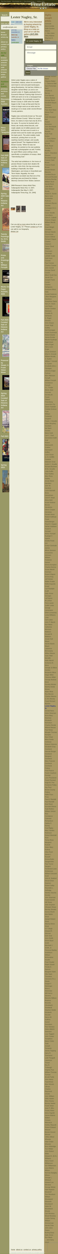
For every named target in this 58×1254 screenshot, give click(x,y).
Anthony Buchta (51, 179)
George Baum (50, 100)
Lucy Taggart (49, 1034)
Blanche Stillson (51, 998)
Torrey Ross (49, 840)
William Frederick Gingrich (48, 416)
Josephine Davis (51, 301)
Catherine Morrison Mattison (48, 629)
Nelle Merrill (49, 660)
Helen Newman (50, 713)
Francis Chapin (50, 220)
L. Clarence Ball (51, 83)
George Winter (50, 1187)
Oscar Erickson (50, 352)
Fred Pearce (49, 770)
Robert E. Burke (51, 194)
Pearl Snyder (49, 962)
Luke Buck (49, 186)
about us (4, 42)
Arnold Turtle (49, 1077)
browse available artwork (4, 60)
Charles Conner (50, 265)
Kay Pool (48, 787)
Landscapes (15, 42)
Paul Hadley (49, 474)
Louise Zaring (50, 1218)
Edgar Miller (49, 675)
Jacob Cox (49, 277)
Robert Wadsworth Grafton (49, 445)
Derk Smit (48, 936)
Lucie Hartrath (50, 490)
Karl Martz (48, 624)
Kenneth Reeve (50, 806)
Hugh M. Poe (49, 782)
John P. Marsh (50, 622)
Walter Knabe (50, 581)
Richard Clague (50, 239)
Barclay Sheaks (50, 909)
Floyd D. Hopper (51, 524)
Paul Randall (49, 802)
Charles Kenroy (50, 567)
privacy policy (37, 1249)
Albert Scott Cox (51, 275)
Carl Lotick (49, 620)
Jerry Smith (49, 938)
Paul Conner (49, 263)
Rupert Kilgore (50, 574)
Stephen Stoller (50, 1010)
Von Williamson (50, 1165)
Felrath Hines (50, 514)
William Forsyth (50, 380)
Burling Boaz (49, 1233)
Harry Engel (49, 344)
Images (30, 65)
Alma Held (49, 500)
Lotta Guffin (49, 471)
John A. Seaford (51, 878)
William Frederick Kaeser (48, 560)
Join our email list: (8, 23)
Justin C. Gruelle (51, 464)
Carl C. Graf (49, 435)
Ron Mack (48, 1237)
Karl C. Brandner (51, 153)
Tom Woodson (50, 1194)
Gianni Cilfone (50, 237)
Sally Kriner (49, 593)
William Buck (49, 182)
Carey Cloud (49, 246)
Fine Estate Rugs (29, 1)
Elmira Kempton (51, 565)
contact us (5, 44)
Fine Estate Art (16, 1)
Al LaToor (48, 600)
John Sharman (50, 897)
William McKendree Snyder (49, 957)
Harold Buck (49, 184)
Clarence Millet (50, 677)
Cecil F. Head (50, 498)
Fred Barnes (49, 95)
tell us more (21, 224)
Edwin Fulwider (50, 407)
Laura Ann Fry (50, 404)
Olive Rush (49, 852)
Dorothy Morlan (50, 684)
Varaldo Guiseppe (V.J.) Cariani (50, 208)
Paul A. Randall (50, 799)
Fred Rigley (49, 828)
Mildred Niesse (50, 727)
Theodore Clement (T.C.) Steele (50, 979)
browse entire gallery (4, 74)
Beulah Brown (50, 170)
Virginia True (49, 1070)
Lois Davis (49, 306)
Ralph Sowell (49, 964)
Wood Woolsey (50, 1216)
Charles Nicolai (50, 725)
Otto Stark (48, 974)
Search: (5, 15)
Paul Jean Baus (50, 110)
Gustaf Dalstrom (51, 294)
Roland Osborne (51, 744)
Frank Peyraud (50, 780)
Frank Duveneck (51, 332)
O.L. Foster (49, 387)
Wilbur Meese (50, 653)
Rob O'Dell (49, 737)
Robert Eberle (50, 335)
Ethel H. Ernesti (50, 354)
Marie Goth (49, 433)
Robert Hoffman (50, 517)
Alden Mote (49, 691)
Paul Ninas (49, 730)
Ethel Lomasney (51, 612)
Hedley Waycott (50, 1125)
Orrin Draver (49, 323)
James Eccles (50, 337)
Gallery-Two (40, 1)
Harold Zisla (49, 1225)
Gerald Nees (49, 711)
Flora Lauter (49, 603)
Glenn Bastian (50, 98)
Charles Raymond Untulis (48, 1091)
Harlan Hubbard (51, 526)
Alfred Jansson (50, 550)
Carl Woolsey (50, 1213)
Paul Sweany (49, 1027)
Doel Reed (49, 804)
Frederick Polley (51, 785)
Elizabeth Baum (50, 103)
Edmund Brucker (51, 177)
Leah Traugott (50, 1058)
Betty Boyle (49, 146)
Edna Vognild (50, 1113)
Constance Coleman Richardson (49, 818)
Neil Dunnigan (50, 330)
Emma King (49, 577)
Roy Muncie (49, 694)
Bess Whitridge (50, 1146)
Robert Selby (49, 885)
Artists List (14, 231)
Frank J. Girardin (51, 421)
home (3, 32)
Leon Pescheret (50, 778)
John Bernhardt (50, 126)
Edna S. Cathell (50, 217)
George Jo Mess (51, 668)
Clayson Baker (50, 81)
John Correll (49, 268)
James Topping (50, 1051)
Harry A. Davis (50, 304)
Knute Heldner (50, 502)
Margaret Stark (50, 972)
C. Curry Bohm (50, 138)
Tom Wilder (49, 1149)
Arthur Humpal (50, 533)
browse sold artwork (4, 67)
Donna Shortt (50, 912)
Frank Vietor (49, 1106)
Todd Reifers (49, 809)
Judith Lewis (49, 605)
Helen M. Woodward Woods (49, 1208)
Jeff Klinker (49, 579)
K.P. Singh (49, 928)
